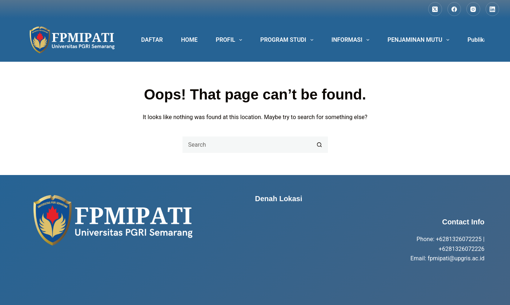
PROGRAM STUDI (288, 40)
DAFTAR (152, 39)
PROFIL (230, 40)
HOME (189, 39)
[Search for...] (247, 145)
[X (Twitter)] (435, 9)
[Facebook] (454, 9)
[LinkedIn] (492, 9)
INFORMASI (352, 40)
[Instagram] (473, 9)
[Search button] (320, 145)
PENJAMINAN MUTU (419, 40)
